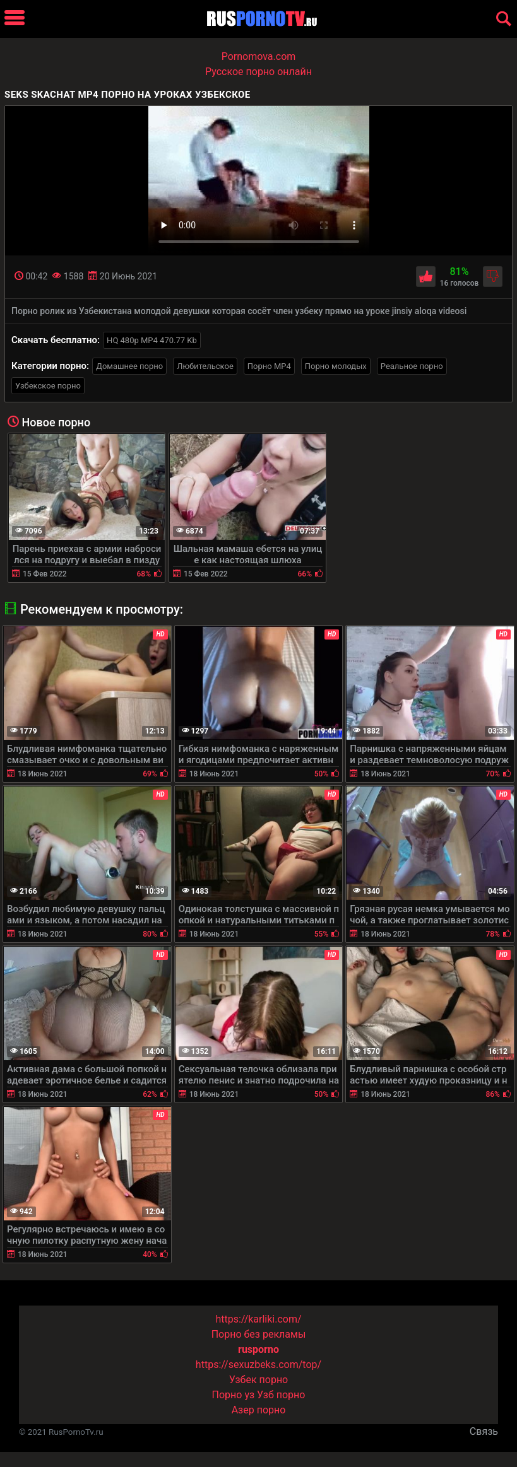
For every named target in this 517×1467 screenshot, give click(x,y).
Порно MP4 (269, 366)
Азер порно (259, 1410)
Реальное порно (412, 366)
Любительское (205, 366)
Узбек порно (258, 1380)
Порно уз (233, 1395)
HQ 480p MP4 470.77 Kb (152, 340)
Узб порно (281, 1395)
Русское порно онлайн (258, 72)
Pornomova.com (259, 56)
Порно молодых (336, 366)
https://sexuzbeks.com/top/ (258, 1365)
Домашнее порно (129, 366)
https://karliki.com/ (258, 1319)
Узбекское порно (48, 385)
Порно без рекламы (258, 1334)
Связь (484, 1431)
